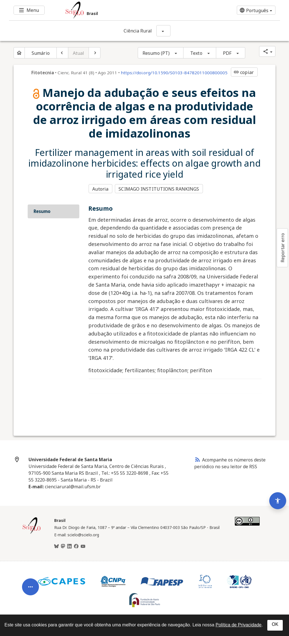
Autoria (100, 189)
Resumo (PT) (156, 53)
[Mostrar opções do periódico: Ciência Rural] (163, 30)
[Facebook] (76, 546)
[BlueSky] (56, 546)
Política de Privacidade (239, 624)
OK (275, 624)
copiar (243, 72)
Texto (196, 53)
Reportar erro (282, 247)
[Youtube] (83, 546)
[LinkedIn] (69, 546)
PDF (227, 53)
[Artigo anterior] (62, 52)
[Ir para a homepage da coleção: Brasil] (122, 10)
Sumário (41, 53)
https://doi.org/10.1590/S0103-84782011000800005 (174, 72)
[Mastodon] (63, 546)
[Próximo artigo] (94, 52)
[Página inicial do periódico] (19, 52)
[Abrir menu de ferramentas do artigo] (30, 584)
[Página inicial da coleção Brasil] (32, 533)
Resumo (42, 211)
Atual (78, 53)
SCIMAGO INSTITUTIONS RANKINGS (159, 189)
